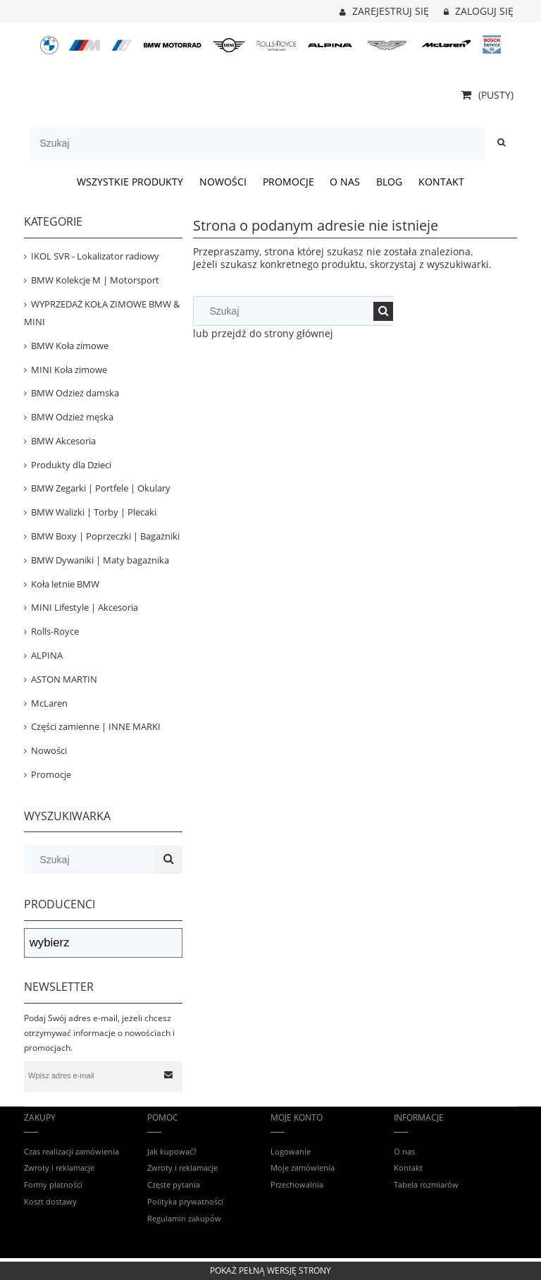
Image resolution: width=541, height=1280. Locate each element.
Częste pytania (173, 1184)
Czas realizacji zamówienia (71, 1151)
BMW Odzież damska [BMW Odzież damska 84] (75, 392)
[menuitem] (130, 182)
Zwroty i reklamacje (59, 1167)
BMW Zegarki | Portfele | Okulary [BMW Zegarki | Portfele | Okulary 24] (100, 488)
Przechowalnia (296, 1184)
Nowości (49, 750)
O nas (404, 1151)
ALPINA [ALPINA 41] (47, 655)
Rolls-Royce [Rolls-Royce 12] (55, 631)
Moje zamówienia (302, 1167)
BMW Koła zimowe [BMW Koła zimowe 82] (69, 345)
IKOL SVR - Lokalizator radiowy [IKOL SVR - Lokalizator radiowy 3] (95, 256)
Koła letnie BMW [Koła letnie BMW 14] (65, 584)
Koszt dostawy (50, 1201)
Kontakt (408, 1167)
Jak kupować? (172, 1151)
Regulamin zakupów (184, 1218)
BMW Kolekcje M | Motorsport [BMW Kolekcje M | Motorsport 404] (95, 280)
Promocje (51, 774)
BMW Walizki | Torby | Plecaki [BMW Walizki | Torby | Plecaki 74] (93, 512)
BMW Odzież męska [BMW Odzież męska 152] (72, 416)
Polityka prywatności (185, 1201)
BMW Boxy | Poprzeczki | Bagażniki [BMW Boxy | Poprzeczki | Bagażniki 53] (105, 536)
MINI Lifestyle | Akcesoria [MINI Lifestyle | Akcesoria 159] (84, 607)
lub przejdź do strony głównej (263, 333)
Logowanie (290, 1151)
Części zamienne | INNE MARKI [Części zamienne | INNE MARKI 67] (96, 726)
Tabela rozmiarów (426, 1184)
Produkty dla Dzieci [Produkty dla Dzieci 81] (71, 464)
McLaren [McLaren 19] (49, 703)
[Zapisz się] (168, 1075)
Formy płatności (53, 1184)
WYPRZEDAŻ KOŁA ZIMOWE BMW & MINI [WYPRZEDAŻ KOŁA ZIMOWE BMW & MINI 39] (102, 313)
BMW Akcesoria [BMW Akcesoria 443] (63, 440)
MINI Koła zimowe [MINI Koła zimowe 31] (69, 369)
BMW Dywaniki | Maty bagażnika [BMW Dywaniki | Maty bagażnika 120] (100, 560)
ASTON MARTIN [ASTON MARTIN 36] (64, 679)
